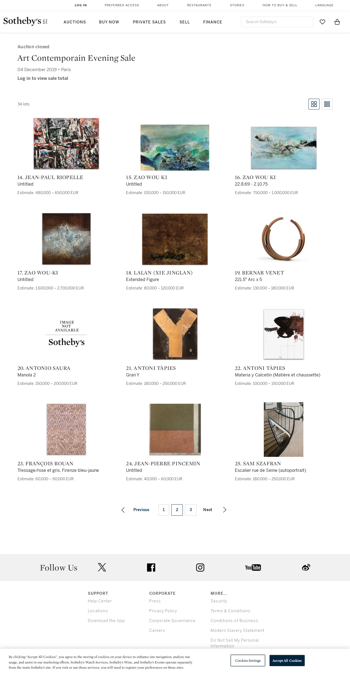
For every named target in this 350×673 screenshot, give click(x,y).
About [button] (163, 5)
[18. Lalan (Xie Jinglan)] (174, 239)
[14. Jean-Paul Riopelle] (66, 143)
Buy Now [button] (109, 22)
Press (155, 601)
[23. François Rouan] (66, 429)
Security (219, 601)
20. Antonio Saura (43, 368)
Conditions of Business (234, 620)
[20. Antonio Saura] (66, 334)
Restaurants (199, 5)
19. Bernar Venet (259, 272)
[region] (175, 661)
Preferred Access (122, 5)
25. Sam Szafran (258, 463)
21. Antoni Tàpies (151, 368)
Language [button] (324, 5)
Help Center (100, 601)
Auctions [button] (75, 22)
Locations (98, 611)
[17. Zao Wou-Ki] (66, 239)
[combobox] (277, 22)
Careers (157, 630)
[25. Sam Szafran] (283, 429)
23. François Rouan (45, 463)
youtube (253, 567)
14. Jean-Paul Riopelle (50, 177)
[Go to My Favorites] (322, 21)
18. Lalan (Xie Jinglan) (159, 272)
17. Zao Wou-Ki (37, 272)
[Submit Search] (307, 22)
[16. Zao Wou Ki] (283, 148)
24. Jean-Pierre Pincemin (163, 463)
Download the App (106, 620)
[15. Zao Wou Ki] (174, 148)
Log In (81, 5)
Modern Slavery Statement (237, 630)
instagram (200, 567)
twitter (102, 567)
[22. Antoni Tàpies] (283, 334)
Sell (185, 22)
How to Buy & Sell (280, 5)
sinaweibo (306, 567)
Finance (212, 22)
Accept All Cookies (287, 660)
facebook (151, 567)
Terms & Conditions (230, 611)
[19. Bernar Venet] (284, 239)
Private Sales (149, 22)
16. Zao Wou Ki (255, 177)
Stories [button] (237, 5)
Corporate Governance (172, 620)
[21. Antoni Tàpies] (175, 334)
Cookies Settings (248, 660)
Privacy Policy (163, 611)
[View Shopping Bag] (337, 21)
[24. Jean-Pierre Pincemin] (175, 429)
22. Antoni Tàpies (260, 368)
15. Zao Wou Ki (146, 177)
